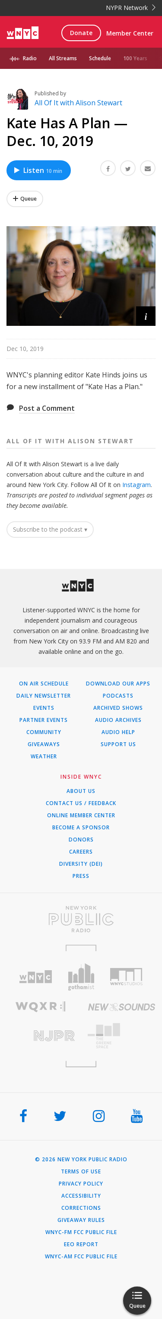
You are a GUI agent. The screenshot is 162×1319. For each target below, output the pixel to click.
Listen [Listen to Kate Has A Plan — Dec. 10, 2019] (37, 170)
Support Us (118, 744)
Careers (81, 851)
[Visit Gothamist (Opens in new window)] (81, 977)
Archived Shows (118, 708)
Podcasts (118, 695)
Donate (81, 33)
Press (81, 876)
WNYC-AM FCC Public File (81, 1256)
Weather (44, 756)
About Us (81, 791)
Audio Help (118, 732)
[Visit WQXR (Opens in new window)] (40, 1006)
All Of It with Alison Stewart (78, 102)
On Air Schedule (44, 683)
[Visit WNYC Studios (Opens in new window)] (126, 976)
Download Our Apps (118, 683)
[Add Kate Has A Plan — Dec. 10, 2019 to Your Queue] (24, 199)
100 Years (135, 58)
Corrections (81, 1208)
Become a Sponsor (81, 827)
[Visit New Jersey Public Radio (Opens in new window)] (40, 1035)
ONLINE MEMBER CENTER (81, 815)
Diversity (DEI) (81, 864)
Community (43, 732)
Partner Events (43, 720)
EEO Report (81, 1244)
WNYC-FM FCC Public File (81, 1232)
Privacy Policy (81, 1183)
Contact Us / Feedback (81, 803)
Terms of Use (81, 1171)
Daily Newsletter (43, 695)
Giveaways (44, 744)
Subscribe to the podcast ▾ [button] (50, 529)
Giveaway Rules (81, 1220)
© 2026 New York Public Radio (81, 1159)
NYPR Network (131, 7)
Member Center (129, 33)
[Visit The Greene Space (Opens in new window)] (121, 1036)
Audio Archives (118, 720)
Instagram (136, 485)
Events (43, 708)
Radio (30, 58)
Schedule (100, 58)
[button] (146, 316)
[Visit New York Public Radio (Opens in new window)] (81, 919)
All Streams (63, 58)
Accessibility (81, 1196)
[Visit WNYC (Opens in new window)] (35, 977)
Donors (81, 839)
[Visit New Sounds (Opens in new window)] (121, 1007)
